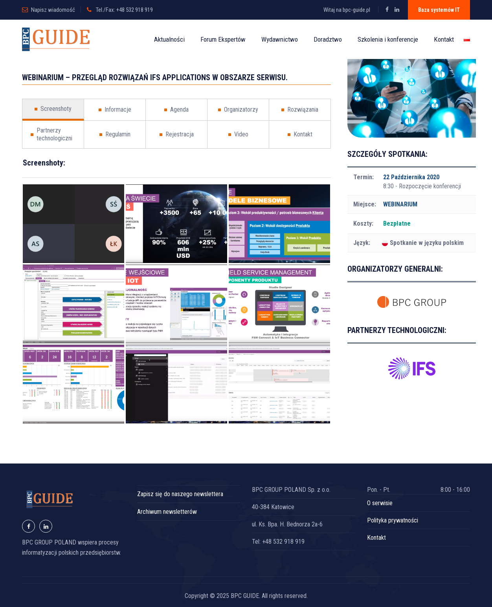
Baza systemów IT (439, 10)
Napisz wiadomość (53, 9)
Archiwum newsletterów (167, 511)
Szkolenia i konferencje (388, 39)
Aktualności (169, 39)
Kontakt (444, 39)
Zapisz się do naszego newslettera (180, 494)
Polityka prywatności (392, 520)
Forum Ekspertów (223, 39)
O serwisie (380, 503)
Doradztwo (328, 39)
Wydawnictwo (279, 39)
